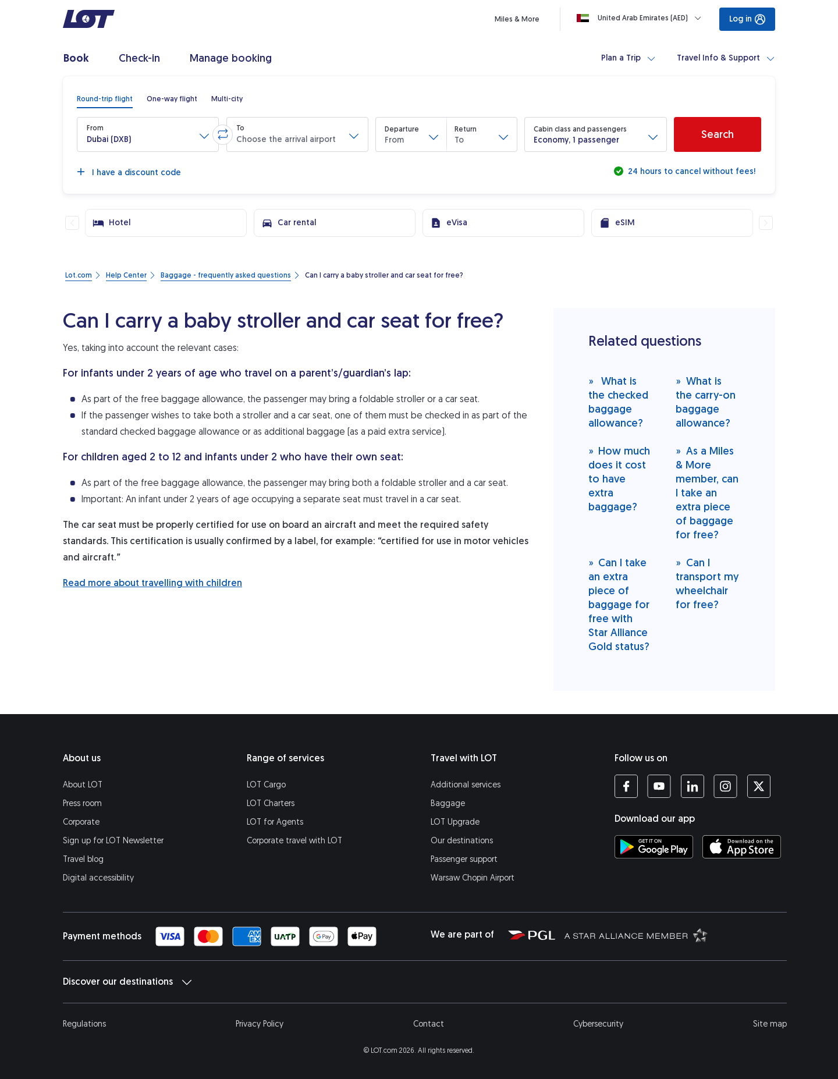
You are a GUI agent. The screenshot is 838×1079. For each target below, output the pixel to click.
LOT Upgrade (455, 822)
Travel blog (83, 859)
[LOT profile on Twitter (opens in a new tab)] (758, 786)
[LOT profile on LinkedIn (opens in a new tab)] (692, 786)
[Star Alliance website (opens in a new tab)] (636, 935)
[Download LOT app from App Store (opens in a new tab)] (741, 846)
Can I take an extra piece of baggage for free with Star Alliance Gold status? (618, 604)
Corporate (81, 822)
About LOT (82, 785)
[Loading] (641, 18)
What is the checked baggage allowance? (618, 402)
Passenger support (464, 859)
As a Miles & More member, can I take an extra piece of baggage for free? (707, 492)
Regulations (84, 1024)
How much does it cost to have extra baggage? (619, 478)
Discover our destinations (127, 982)
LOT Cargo (266, 785)
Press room (82, 803)
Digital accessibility (98, 878)
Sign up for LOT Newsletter (113, 841)
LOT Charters (270, 803)
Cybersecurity (598, 1024)
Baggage (448, 803)
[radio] (105, 99)
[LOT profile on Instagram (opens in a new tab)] (725, 786)
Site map (770, 1024)
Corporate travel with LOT (294, 841)
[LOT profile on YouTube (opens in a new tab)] (659, 786)
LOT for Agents (275, 822)
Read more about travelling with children (152, 582)
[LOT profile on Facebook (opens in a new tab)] (626, 786)
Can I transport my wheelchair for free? (707, 583)
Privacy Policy (259, 1024)
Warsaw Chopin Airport (472, 878)
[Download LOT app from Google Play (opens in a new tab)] (654, 846)
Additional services (465, 785)
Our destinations (462, 841)
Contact (428, 1024)
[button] (148, 134)
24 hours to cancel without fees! (690, 171)
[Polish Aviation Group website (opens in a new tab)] (531, 935)
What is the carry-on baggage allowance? (706, 402)
